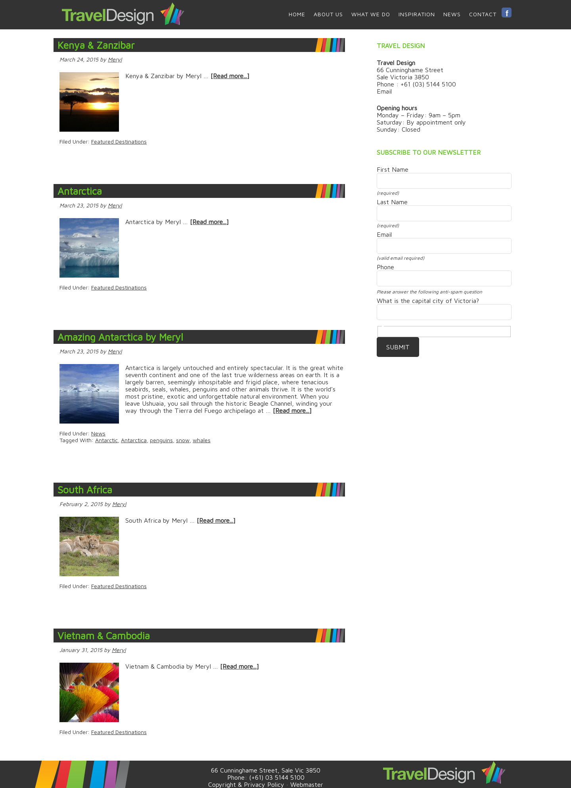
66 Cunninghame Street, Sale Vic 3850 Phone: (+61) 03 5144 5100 (265, 774)
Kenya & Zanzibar (95, 45)
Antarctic (106, 440)
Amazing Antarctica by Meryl (120, 337)
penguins (161, 440)
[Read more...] (230, 75)
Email (384, 91)
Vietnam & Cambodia (103, 635)
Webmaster (306, 784)
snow (183, 440)
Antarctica (79, 191)
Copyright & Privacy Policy (246, 784)
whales (202, 440)
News (98, 433)
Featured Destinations (119, 141)
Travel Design (122, 14)
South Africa (84, 489)
